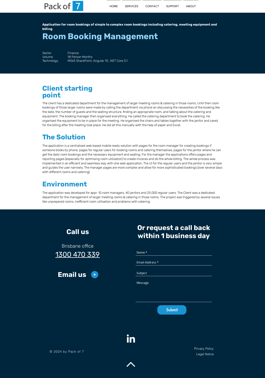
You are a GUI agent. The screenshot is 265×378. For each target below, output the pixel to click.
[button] (131, 4)
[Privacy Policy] (195, 348)
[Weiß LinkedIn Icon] (131, 338)
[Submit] (171, 310)
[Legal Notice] (195, 354)
